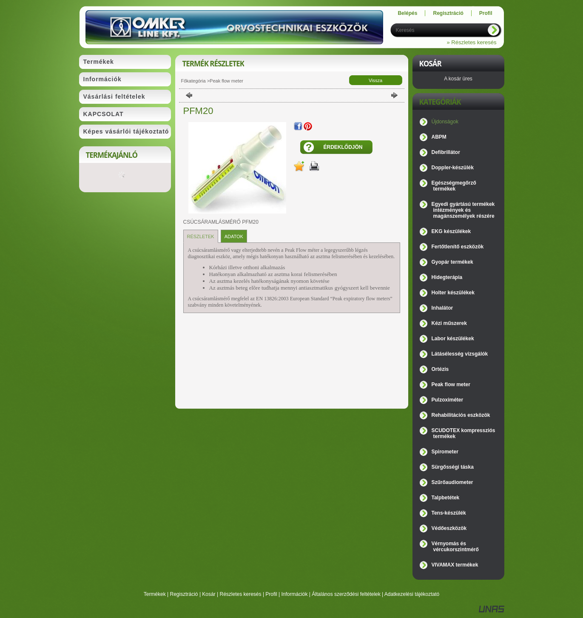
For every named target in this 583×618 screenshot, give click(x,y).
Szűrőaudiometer (452, 482)
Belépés (407, 13)
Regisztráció (184, 594)
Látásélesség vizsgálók (460, 354)
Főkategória (193, 80)
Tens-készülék (449, 513)
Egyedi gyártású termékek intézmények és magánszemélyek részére (463, 210)
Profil (271, 594)
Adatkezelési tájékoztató (411, 594)
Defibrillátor (446, 152)
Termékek (155, 594)
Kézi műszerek (449, 323)
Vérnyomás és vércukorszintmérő (455, 546)
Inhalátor (442, 308)
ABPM (439, 137)
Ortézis (440, 369)
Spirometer (445, 452)
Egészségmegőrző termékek (454, 186)
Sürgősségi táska (453, 467)
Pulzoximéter (448, 400)
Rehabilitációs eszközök (461, 415)
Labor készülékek (453, 339)
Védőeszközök (449, 528)
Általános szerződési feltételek (346, 594)
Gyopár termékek (452, 262)
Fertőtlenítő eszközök (458, 247)
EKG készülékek (451, 231)
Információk (294, 594)
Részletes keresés (241, 594)
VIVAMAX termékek (455, 565)
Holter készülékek (453, 293)
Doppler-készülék (453, 168)
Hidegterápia (447, 277)
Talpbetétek (446, 498)
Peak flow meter (226, 80)
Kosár (208, 594)
